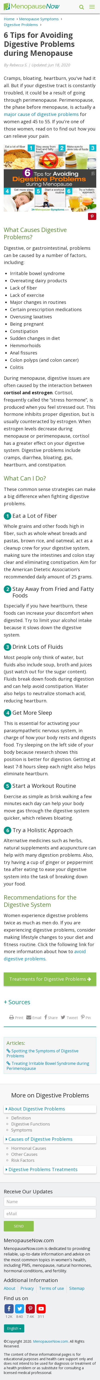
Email (36, 1017)
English (14, 1328)
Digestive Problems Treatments (43, 1169)
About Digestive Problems (36, 1109)
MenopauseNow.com (50, 1341)
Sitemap (76, 1288)
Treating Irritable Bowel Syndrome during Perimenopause (47, 1066)
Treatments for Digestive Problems (47, 979)
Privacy (27, 1288)
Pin (88, 1017)
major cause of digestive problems (42, 114)
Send (19, 1225)
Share (53, 1017)
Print (19, 1017)
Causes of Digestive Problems (40, 1139)
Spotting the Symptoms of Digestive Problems (42, 1053)
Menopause (31, 6)
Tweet (72, 1017)
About (9, 1288)
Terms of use (51, 1288)
